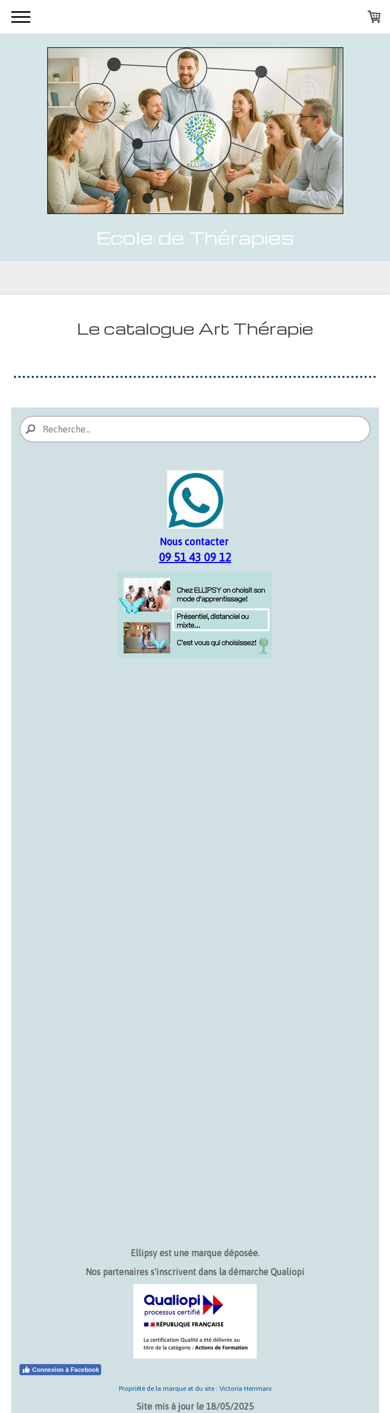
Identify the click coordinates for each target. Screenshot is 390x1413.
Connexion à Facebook (60, 1369)
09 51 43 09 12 (195, 557)
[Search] (195, 429)
